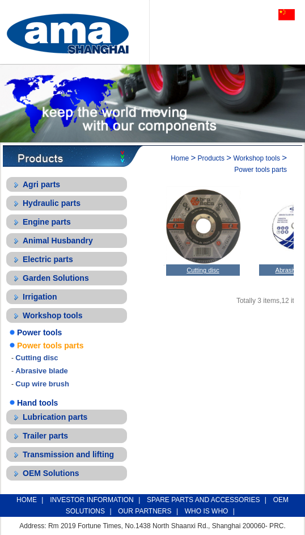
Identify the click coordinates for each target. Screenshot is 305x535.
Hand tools (37, 402)
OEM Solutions (51, 473)
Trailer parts (45, 435)
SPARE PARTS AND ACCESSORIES (203, 500)
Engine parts (47, 221)
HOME (26, 500)
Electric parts (48, 259)
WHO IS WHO (206, 511)
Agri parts (41, 184)
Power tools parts (50, 345)
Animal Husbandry (58, 240)
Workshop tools (53, 315)
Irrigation (40, 296)
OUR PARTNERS (144, 511)
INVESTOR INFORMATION (92, 500)
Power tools (39, 332)
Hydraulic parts (52, 203)
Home (180, 158)
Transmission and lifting (68, 454)
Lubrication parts (55, 417)
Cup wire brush (42, 384)
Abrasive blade (41, 371)
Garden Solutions (56, 278)
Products (211, 158)
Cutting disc (36, 357)
